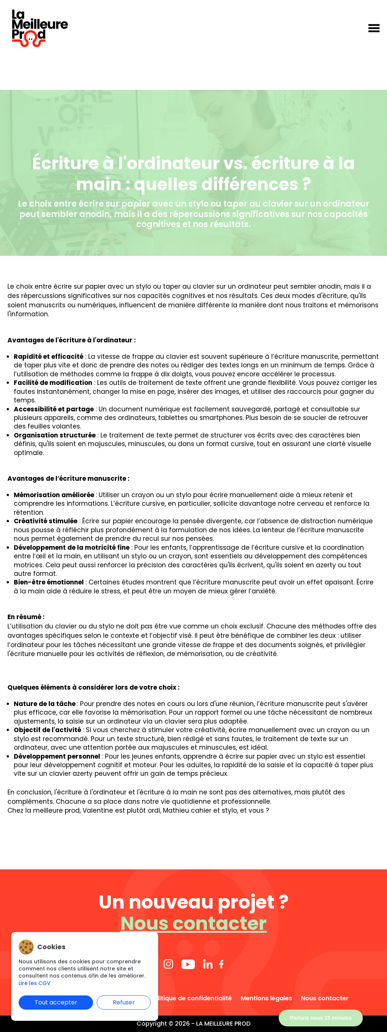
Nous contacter (193, 923)
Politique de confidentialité (191, 998)
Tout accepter (56, 1002)
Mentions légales (266, 998)
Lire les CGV (35, 983)
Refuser (124, 1002)
